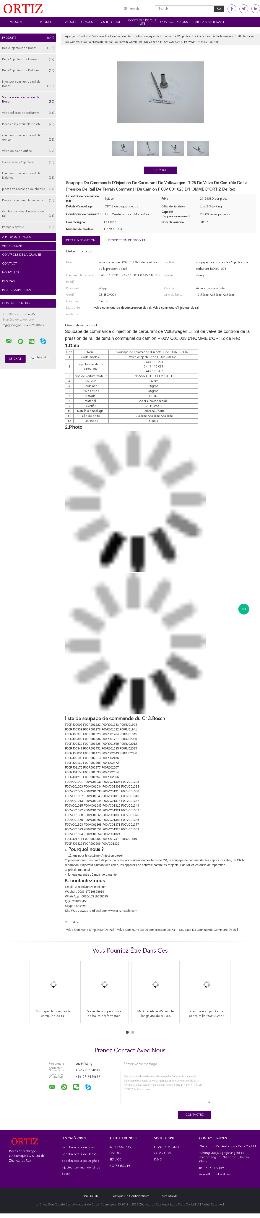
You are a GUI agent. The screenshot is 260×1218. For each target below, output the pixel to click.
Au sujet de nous (79, 22)
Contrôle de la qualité (21, 254)
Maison (16, 22)
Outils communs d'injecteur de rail (28, 214)
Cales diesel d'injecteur (28, 162)
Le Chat (160, 170)
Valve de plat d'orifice (28, 151)
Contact (9, 263)
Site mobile (170, 1196)
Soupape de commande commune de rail (208, 929)
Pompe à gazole (28, 227)
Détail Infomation (80, 240)
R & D (158, 1159)
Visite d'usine (111, 22)
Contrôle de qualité (142, 22)
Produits (47, 22)
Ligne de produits (168, 1147)
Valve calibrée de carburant (28, 113)
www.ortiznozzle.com (122, 910)
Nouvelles (10, 272)
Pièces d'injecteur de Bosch (28, 124)
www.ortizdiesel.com (93, 910)
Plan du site (91, 1196)
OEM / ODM (162, 1153)
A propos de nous (16, 237)
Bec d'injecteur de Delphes (28, 70)
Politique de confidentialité (131, 1196)
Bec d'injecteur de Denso (28, 59)
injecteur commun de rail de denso (28, 138)
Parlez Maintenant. (209, 22)
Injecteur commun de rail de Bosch (28, 84)
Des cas (8, 281)
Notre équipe (119, 1165)
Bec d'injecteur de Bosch (28, 48)
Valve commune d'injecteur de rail (90, 929)
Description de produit (126, 240)
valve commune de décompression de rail (146, 929)
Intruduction (120, 1147)
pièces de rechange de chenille (28, 189)
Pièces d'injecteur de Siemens (28, 200)
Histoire (115, 1153)
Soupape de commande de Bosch (28, 100)
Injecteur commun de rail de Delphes (28, 176)
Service (115, 1159)
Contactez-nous (174, 22)
